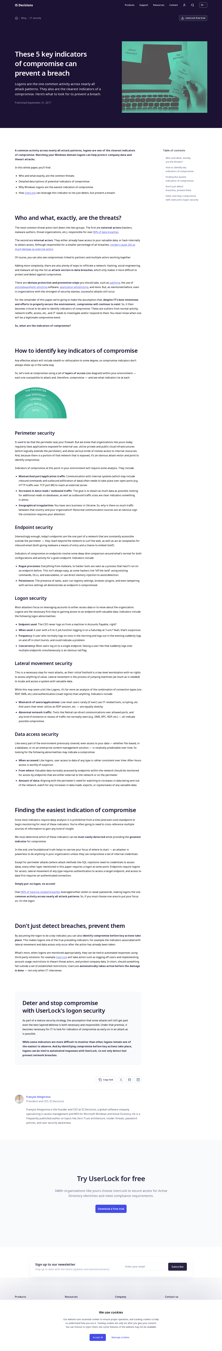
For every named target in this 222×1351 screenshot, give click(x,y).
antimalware (22, 287)
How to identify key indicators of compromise (180, 169)
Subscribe (178, 1266)
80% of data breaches (106, 232)
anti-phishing (39, 287)
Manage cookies (120, 1337)
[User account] (184, 5)
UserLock (30, 193)
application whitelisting (74, 287)
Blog (23, 17)
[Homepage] (24, 5)
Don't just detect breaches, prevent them (178, 188)
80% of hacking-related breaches (40, 892)
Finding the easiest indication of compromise (180, 178)
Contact (173, 4)
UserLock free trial (193, 18)
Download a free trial (111, 1209)
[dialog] (111, 1325)
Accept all (98, 1337)
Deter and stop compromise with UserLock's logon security (182, 197)
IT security (35, 17)
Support (143, 4)
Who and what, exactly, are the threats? (178, 159)
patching (114, 282)
